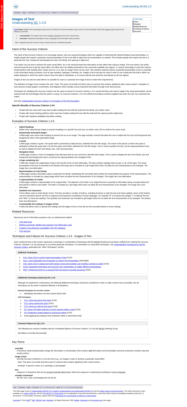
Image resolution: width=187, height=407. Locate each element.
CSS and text (24, 231)
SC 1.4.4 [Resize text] (39, 12)
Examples (137, 24)
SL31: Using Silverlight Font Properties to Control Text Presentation (51, 261)
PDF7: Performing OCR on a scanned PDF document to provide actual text (54, 270)
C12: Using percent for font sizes (37, 300)
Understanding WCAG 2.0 (137, 6)
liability (76, 400)
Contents (17, 12)
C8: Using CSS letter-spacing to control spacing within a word (49, 309)
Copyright (16, 400)
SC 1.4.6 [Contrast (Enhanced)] (65, 12)
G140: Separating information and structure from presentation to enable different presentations (62, 267)
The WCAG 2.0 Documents (53, 393)
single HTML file (30, 393)
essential (53, 38)
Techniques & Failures (141, 29)
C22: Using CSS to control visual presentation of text (45, 258)
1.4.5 (15, 29)
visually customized (54, 36)
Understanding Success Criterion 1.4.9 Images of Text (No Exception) (50, 101)
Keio (44, 400)
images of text (110, 29)
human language (118, 372)
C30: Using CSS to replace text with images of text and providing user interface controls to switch (63, 264)
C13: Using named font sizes (36, 303)
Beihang (50, 400)
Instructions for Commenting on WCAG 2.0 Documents (75, 396)
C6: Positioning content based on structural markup (45, 313)
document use (97, 400)
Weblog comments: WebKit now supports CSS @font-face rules (45, 225)
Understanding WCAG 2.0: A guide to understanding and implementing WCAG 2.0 (62, 391)
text (75, 29)
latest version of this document (111, 391)
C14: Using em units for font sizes (38, 306)
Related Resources (140, 26)
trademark (84, 400)
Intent (136, 21)
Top (14, 387)
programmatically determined (58, 372)
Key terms (137, 31)
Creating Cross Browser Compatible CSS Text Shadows (42, 228)
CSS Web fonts (25, 222)
